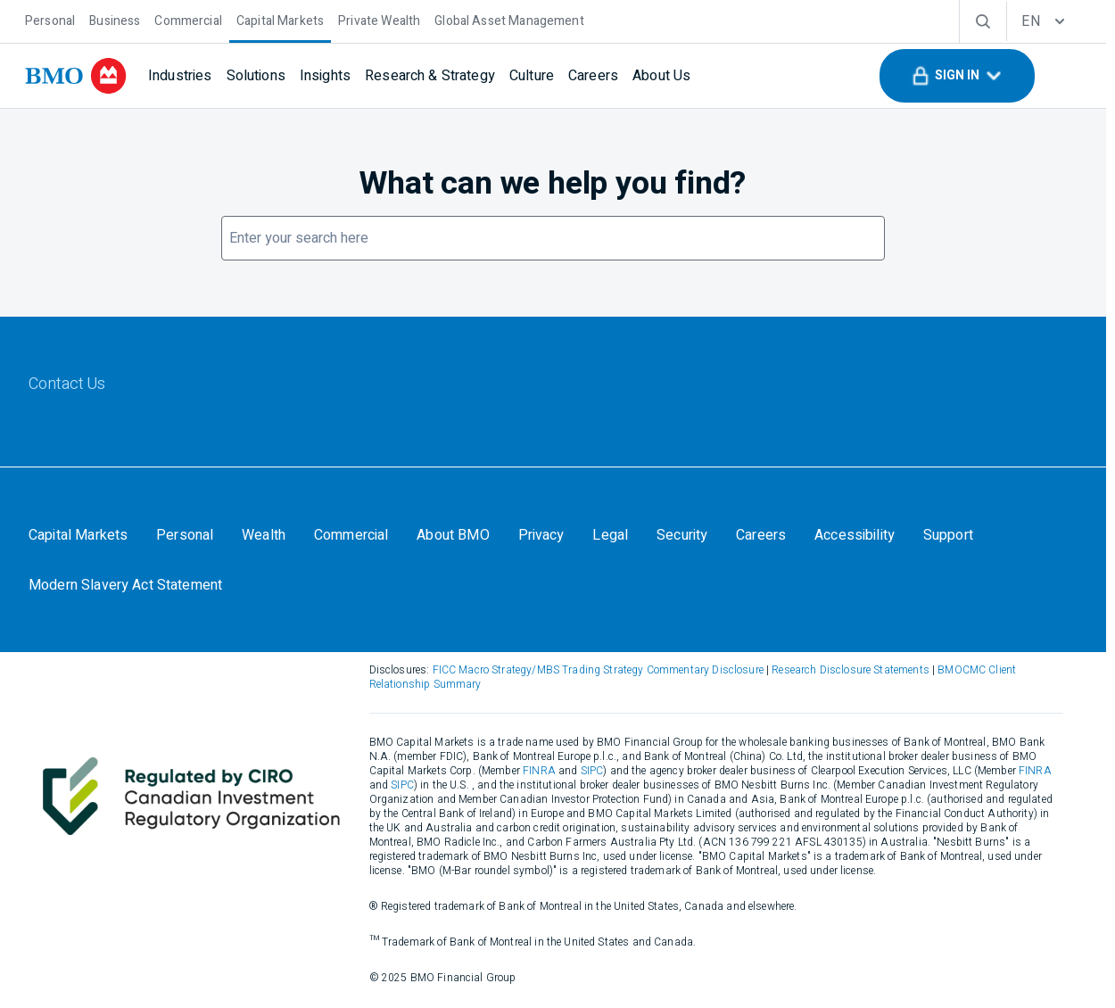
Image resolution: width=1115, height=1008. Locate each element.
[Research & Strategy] (430, 75)
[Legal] (611, 536)
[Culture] (531, 75)
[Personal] (50, 19)
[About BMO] (453, 536)
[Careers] (593, 75)
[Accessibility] (855, 536)
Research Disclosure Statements (853, 672)
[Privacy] (541, 536)
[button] (957, 76)
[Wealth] (263, 536)
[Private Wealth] (379, 19)
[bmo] (76, 76)
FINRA (503, 772)
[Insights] (325, 75)
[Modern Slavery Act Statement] (125, 586)
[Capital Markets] (280, 19)
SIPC (555, 772)
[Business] (114, 19)
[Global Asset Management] (508, 19)
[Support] (949, 536)
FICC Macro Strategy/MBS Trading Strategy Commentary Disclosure (600, 672)
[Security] (682, 536)
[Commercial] (188, 19)
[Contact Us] (67, 385)
